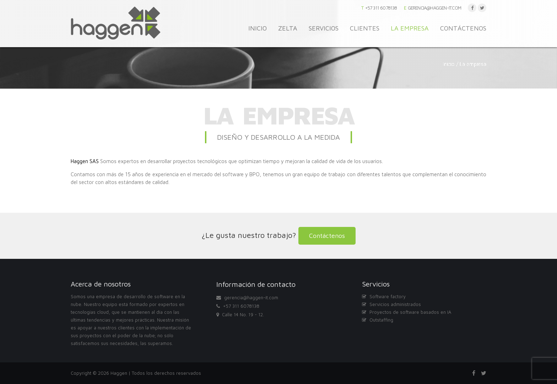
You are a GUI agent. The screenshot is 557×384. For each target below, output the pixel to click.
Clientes (364, 28)
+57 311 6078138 (381, 8)
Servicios (324, 28)
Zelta (287, 28)
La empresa (410, 28)
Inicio (257, 28)
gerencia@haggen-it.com (434, 8)
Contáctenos (463, 28)
